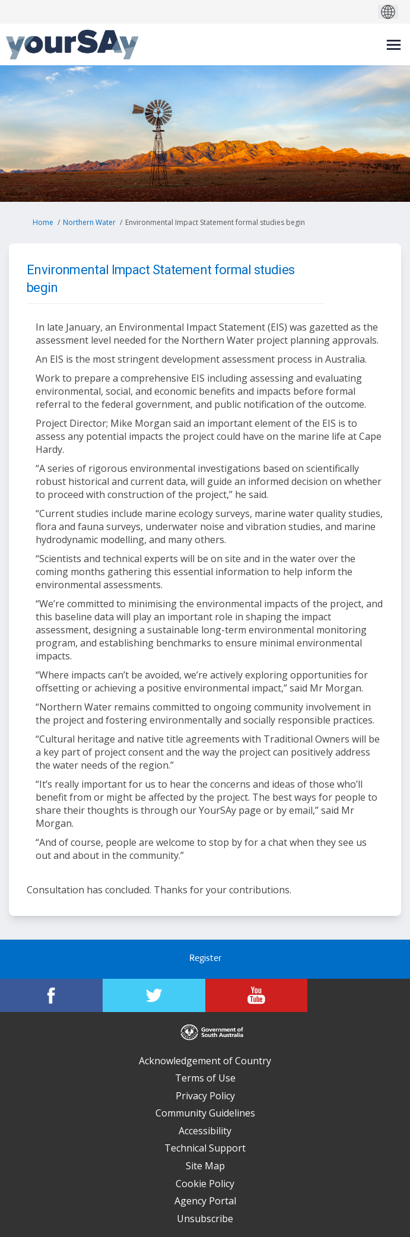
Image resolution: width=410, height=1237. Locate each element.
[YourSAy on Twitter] (154, 995)
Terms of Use (205, 1077)
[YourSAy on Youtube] (256, 995)
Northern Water (89, 222)
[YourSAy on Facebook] (51, 995)
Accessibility (205, 1130)
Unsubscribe (205, 1218)
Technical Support (205, 1147)
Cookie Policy (205, 1183)
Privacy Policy (205, 1095)
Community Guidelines (205, 1112)
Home (43, 222)
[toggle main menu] (393, 44)
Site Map (205, 1165)
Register (205, 958)
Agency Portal (205, 1200)
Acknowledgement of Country (205, 1060)
